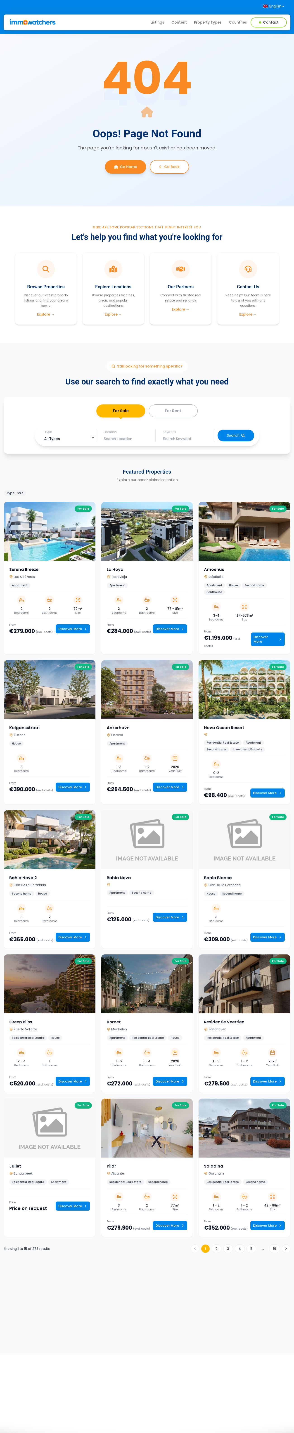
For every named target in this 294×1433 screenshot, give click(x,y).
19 (274, 1250)
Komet (114, 1023)
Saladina (213, 1167)
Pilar (111, 1167)
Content (179, 22)
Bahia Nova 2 (23, 879)
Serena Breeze (23, 570)
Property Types (208, 22)
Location (110, 433)
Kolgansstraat (24, 729)
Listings (157, 22)
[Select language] (274, 6)
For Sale (120, 413)
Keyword (169, 433)
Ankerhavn (118, 729)
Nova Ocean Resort (224, 729)
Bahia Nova (119, 879)
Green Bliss (20, 1023)
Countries (238, 22)
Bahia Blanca (218, 879)
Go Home (125, 166)
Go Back (169, 166)
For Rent (173, 411)
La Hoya (115, 570)
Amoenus (214, 570)
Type (48, 433)
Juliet (15, 1167)
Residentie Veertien (224, 1023)
